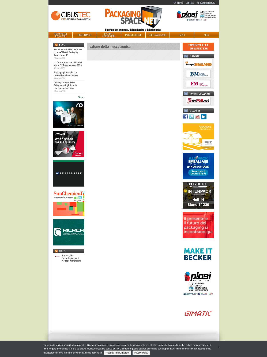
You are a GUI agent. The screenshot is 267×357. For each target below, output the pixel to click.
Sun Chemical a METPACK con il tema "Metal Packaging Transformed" (68, 52)
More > (81, 97)
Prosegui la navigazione (118, 352)
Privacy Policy (141, 352)
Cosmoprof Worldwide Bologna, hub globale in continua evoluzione (65, 85)
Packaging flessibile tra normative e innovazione (66, 74)
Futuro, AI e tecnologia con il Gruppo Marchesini (67, 258)
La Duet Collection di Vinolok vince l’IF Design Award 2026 (68, 64)
